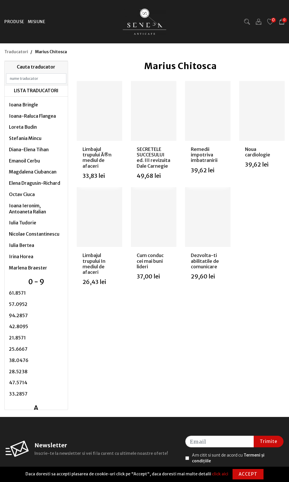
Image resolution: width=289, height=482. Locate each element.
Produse (14, 21)
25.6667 (18, 349)
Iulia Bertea (21, 245)
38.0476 (18, 360)
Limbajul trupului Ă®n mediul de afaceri (97, 157)
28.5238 (18, 371)
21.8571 (17, 338)
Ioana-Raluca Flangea (32, 116)
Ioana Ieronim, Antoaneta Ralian (27, 209)
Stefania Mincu (25, 138)
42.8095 (18, 326)
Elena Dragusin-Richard (34, 183)
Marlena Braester (28, 268)
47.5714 (18, 382)
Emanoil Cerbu (24, 161)
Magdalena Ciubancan (32, 172)
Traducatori (16, 51)
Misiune (36, 21)
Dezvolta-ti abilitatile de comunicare (205, 260)
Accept (248, 474)
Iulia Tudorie (22, 223)
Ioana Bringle (23, 105)
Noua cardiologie (257, 152)
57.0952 (18, 304)
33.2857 (18, 394)
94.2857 (18, 315)
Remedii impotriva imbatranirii (204, 154)
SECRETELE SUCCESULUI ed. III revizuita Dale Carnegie (153, 157)
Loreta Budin (23, 127)
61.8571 (17, 293)
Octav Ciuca (22, 194)
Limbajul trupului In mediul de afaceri (94, 263)
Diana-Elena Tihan (29, 149)
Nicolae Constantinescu (34, 234)
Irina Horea (21, 256)
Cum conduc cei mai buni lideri (150, 260)
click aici (220, 474)
